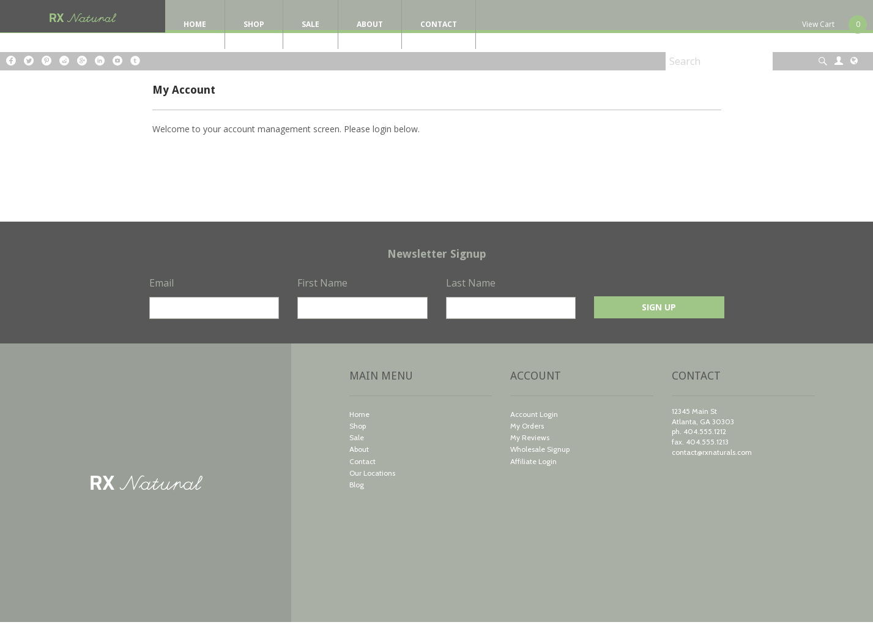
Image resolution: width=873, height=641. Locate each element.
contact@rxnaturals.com (712, 471)
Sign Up (659, 326)
